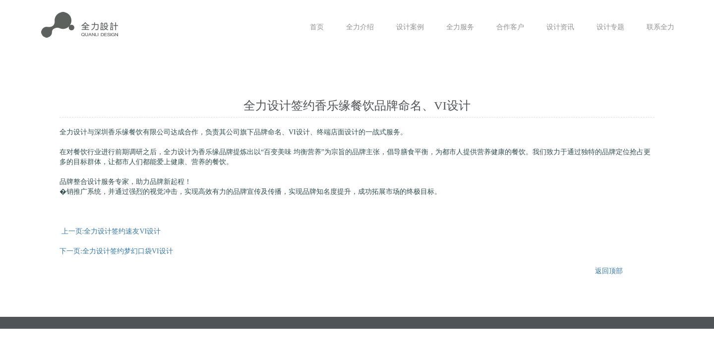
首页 (317, 27)
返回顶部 (609, 271)
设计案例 (410, 27)
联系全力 (660, 27)
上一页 (111, 231)
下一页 (116, 251)
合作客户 (510, 27)
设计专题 (610, 27)
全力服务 (460, 27)
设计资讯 (560, 27)
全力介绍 (360, 27)
